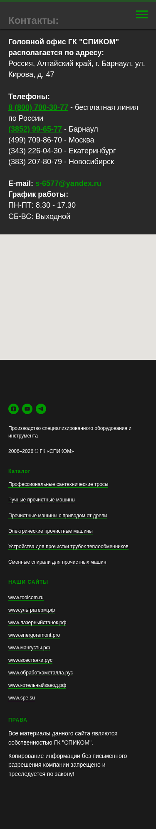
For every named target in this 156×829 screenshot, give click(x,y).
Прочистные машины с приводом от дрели (57, 516)
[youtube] (27, 409)
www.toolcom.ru (26, 597)
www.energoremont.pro (34, 635)
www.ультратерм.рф (31, 610)
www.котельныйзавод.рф (37, 685)
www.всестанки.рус (30, 660)
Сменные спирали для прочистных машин (57, 562)
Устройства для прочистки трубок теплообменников (68, 546)
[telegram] (41, 409)
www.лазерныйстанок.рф (37, 623)
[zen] (13, 409)
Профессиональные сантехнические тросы (58, 484)
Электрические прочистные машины (50, 531)
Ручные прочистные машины (41, 500)
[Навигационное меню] (142, 14)
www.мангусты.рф (29, 648)
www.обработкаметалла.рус (40, 673)
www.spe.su (21, 698)
